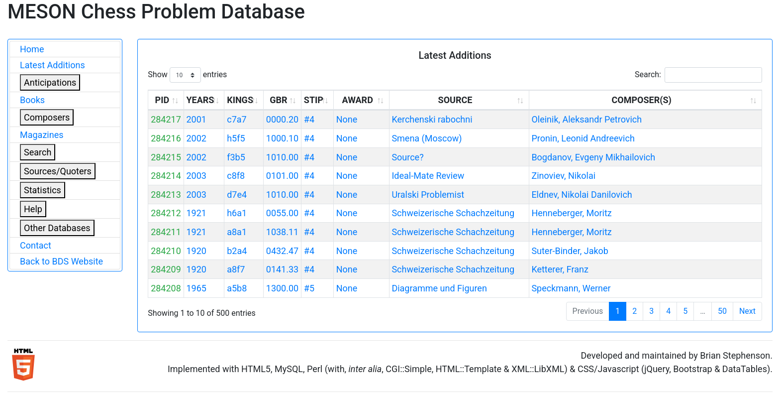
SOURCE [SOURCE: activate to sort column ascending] (455, 100)
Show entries (187, 75)
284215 (166, 157)
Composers (47, 117)
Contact (35, 245)
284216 (166, 138)
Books (32, 100)
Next (747, 311)
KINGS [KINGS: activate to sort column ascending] (240, 100)
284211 (166, 232)
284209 (166, 269)
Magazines (42, 135)
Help (33, 209)
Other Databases (57, 228)
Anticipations (50, 82)
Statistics (42, 190)
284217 (166, 119)
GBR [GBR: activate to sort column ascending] (278, 100)
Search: (698, 75)
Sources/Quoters (58, 171)
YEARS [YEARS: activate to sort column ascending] (200, 100)
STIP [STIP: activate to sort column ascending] (313, 100)
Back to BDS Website (61, 261)
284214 (166, 175)
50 (722, 311)
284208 (166, 288)
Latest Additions (52, 65)
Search (37, 152)
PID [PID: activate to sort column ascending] (162, 100)
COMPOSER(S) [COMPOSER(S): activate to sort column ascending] (641, 100)
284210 (166, 251)
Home (32, 49)
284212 (166, 213)
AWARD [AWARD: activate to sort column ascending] (357, 100)
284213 (166, 194)
